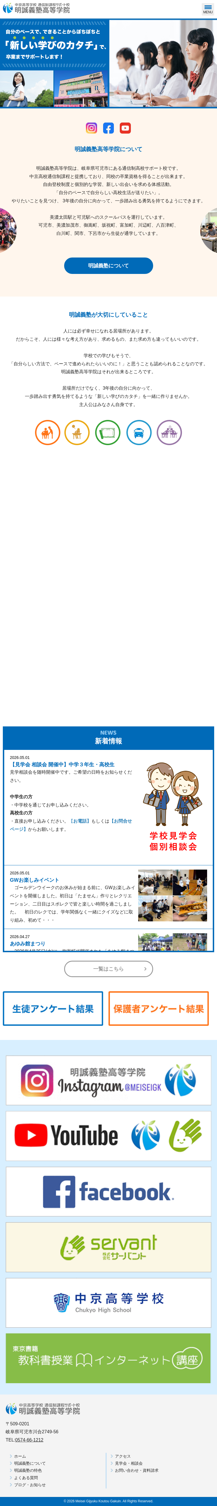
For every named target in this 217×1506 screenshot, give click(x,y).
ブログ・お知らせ (30, 1485)
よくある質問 (26, 1477)
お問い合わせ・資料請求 (137, 1470)
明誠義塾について (108, 266)
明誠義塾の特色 (28, 1470)
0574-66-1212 (29, 1440)
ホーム (20, 1456)
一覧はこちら (108, 969)
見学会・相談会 (129, 1463)
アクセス (123, 1456)
